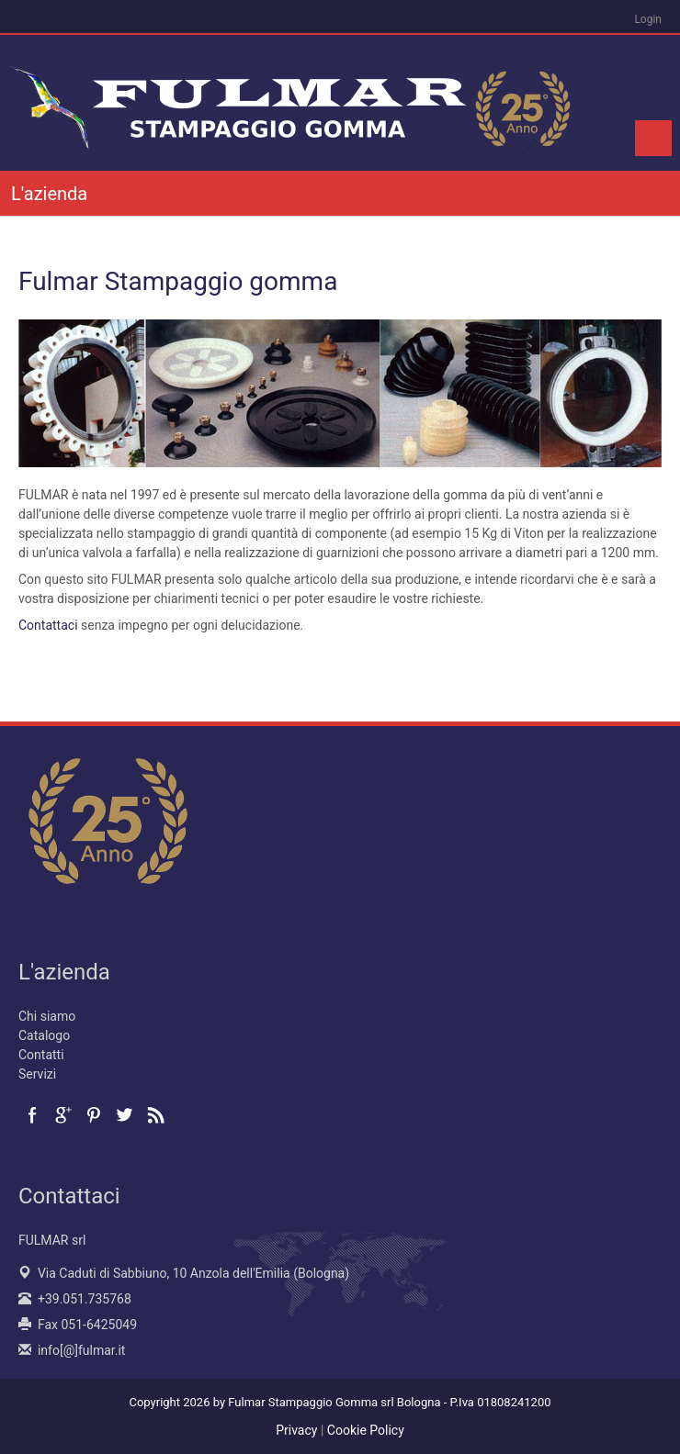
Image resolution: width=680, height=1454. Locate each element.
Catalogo (44, 1035)
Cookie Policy (365, 1430)
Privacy (296, 1430)
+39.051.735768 (84, 1299)
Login (648, 19)
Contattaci (48, 625)
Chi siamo (46, 1016)
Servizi (37, 1074)
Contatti (41, 1054)
